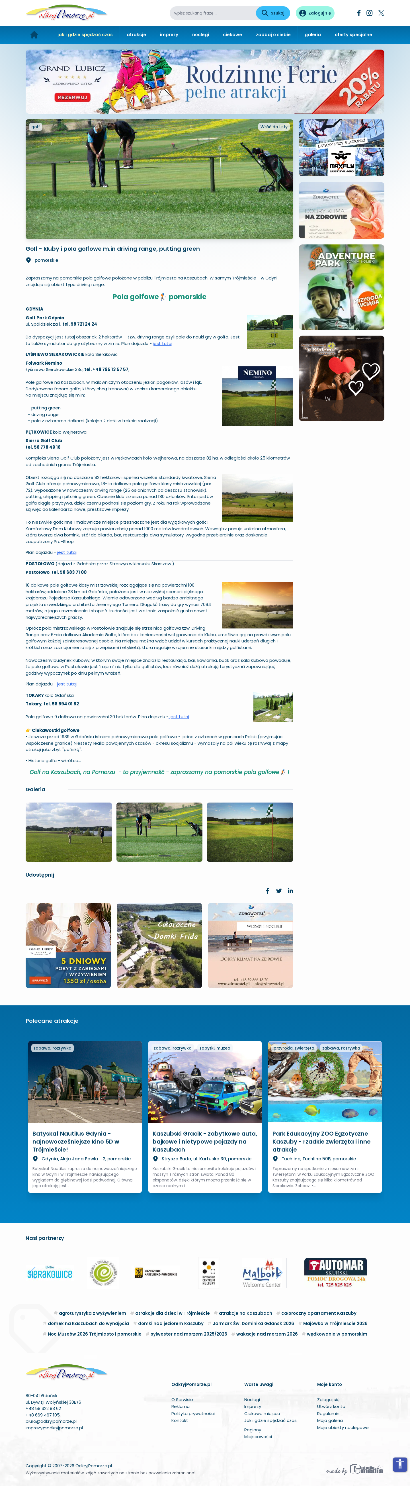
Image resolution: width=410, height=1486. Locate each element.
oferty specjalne (353, 35)
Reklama (180, 1406)
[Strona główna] (34, 35)
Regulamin (328, 1413)
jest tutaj (162, 343)
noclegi (200, 35)
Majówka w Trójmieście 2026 (335, 1323)
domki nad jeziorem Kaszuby (171, 1323)
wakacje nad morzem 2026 (267, 1334)
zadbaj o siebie (273, 35)
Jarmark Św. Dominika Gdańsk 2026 (253, 1323)
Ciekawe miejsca (262, 1413)
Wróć (274, 127)
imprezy (169, 35)
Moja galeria (330, 1420)
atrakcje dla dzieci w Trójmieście (172, 1313)
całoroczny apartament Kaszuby (318, 1313)
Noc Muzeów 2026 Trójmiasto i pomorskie (95, 1334)
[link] (267, 891)
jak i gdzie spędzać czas (85, 35)
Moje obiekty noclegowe (343, 1427)
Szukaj (273, 13)
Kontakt (179, 1420)
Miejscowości (258, 1437)
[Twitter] (381, 13)
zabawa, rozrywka (52, 1048)
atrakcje (136, 35)
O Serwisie (182, 1400)
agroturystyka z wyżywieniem (92, 1313)
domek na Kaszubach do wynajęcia (88, 1323)
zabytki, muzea (215, 1048)
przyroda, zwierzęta (294, 1048)
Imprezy (252, 1406)
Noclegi (252, 1400)
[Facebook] (359, 13)
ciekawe (232, 35)
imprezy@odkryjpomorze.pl (54, 1428)
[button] (32, 1273)
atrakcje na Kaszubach (245, 1313)
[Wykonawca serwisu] (354, 1469)
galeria (313, 35)
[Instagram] (369, 13)
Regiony (252, 1430)
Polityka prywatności (193, 1413)
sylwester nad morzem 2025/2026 (189, 1334)
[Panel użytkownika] (315, 13)
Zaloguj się (328, 1400)
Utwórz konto (331, 1406)
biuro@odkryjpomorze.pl (51, 1421)
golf (35, 127)
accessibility (400, 1463)
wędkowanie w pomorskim (337, 1334)
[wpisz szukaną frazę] (213, 13)
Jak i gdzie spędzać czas (270, 1420)
